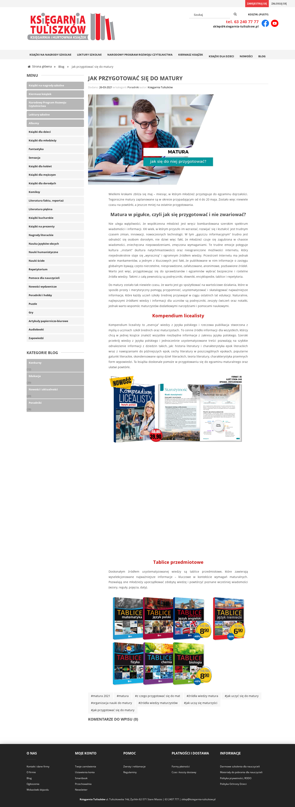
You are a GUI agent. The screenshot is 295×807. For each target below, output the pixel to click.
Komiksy (34, 192)
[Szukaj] (235, 14)
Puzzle (33, 303)
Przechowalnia (83, 783)
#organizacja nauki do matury (111, 703)
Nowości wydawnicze (43, 286)
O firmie (31, 772)
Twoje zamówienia (85, 766)
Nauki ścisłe (37, 260)
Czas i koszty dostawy (184, 772)
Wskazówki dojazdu (38, 789)
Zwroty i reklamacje (134, 766)
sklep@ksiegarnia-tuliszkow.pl (236, 26)
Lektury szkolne (39, 114)
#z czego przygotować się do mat (157, 696)
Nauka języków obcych (44, 243)
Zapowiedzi (36, 338)
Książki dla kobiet (40, 166)
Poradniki (35, 402)
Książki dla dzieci (40, 131)
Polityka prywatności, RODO (235, 777)
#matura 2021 (100, 696)
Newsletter (81, 789)
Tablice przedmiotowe (178, 562)
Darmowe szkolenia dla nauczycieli (240, 766)
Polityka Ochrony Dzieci (233, 783)
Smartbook (81, 777)
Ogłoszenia (33, 783)
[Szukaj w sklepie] (209, 14)
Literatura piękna (40, 209)
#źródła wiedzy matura (202, 696)
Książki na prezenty (41, 226)
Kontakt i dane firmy (38, 766)
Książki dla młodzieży (42, 140)
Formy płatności (181, 766)
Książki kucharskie (41, 217)
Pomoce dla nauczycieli (44, 278)
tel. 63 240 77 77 (242, 21)
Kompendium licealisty (178, 315)
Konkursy (35, 362)
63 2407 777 (172, 799)
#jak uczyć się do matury (242, 696)
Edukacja (35, 376)
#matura (123, 696)
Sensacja (34, 157)
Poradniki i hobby (40, 295)
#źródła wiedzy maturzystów (158, 703)
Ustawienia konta (85, 772)
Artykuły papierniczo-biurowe (48, 320)
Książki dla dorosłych (42, 183)
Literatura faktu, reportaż (46, 200)
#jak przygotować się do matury (112, 710)
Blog (29, 777)
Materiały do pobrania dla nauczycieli (241, 772)
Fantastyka (36, 148)
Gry (31, 312)
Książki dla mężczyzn (42, 174)
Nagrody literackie (41, 234)
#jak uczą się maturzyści (200, 703)
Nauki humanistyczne (43, 252)
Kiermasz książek (40, 93)
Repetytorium (38, 269)
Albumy (34, 123)
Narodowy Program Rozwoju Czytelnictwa (47, 104)
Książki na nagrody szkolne (46, 85)
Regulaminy (130, 772)
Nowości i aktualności (43, 389)
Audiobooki (36, 329)
